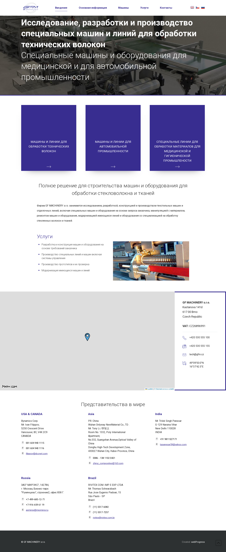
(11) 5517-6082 (101, 507)
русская (203, 7)
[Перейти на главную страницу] (30, 7)
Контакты (166, 7)
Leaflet (149, 389)
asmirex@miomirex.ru (37, 510)
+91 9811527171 (168, 439)
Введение (61, 7)
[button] (87, 337)
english (192, 7)
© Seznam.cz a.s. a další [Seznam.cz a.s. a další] (164, 389)
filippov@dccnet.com (37, 453)
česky (197, 7)
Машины (123, 7)
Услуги (144, 7)
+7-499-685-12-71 (35, 499)
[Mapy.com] (9, 386)
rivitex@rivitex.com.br (104, 517)
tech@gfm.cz (196, 354)
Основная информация (93, 7)
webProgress (198, 542)
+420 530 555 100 (199, 337)
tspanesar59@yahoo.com (173, 444)
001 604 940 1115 (35, 443)
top (218, 543)
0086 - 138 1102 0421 (104, 458)
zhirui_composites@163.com (108, 463)
